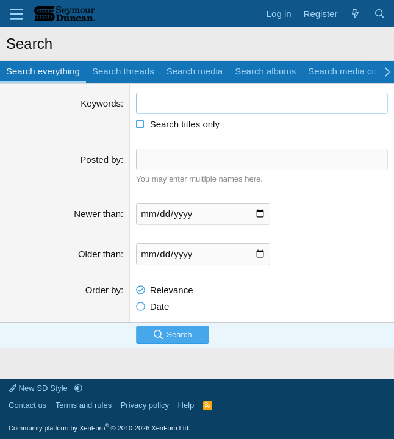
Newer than (97, 214)
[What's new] (355, 13)
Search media (195, 71)
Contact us (27, 405)
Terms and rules (84, 405)
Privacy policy (145, 405)
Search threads (123, 71)
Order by (103, 290)
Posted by (100, 159)
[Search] (380, 13)
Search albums (265, 71)
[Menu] (16, 14)
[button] (78, 388)
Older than (99, 254)
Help (186, 405)
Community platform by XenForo (99, 428)
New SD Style (39, 388)
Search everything (43, 71)
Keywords (101, 103)
